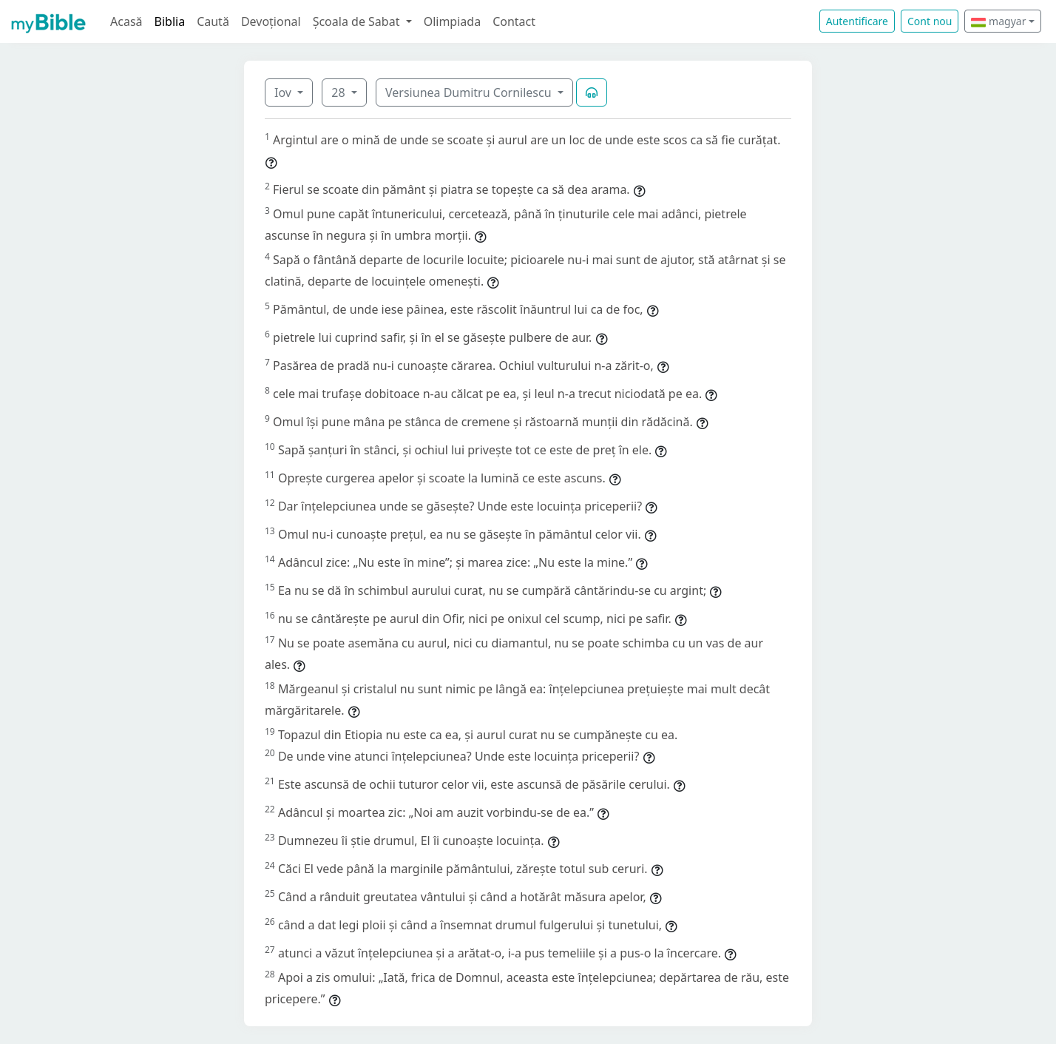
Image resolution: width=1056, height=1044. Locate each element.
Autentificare (857, 21)
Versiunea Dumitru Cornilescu (470, 92)
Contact (514, 21)
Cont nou (929, 21)
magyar (998, 21)
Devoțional (271, 21)
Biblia (170, 21)
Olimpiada (452, 21)
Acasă (126, 21)
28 (339, 92)
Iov (284, 92)
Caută (213, 21)
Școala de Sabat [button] (358, 21)
